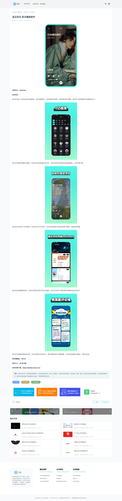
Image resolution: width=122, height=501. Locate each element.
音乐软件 (32, 12)
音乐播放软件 (36, 382)
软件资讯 (35, 4)
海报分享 (105, 402)
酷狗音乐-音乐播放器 (80, 424)
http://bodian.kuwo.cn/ (31, 368)
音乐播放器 (25, 382)
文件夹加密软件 (77, 475)
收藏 (96, 402)
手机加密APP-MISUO (61, 481)
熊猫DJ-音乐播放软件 (80, 442)
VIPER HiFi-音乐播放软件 (29, 424)
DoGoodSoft (76, 481)
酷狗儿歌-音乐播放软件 (81, 451)
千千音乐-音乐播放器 (80, 433)
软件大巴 (46, 498)
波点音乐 (16, 382)
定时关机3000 (43, 478)
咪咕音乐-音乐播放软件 (28, 451)
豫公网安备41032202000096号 (79, 498)
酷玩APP (75, 478)
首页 (20, 12)
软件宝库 (27, 4)
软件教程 (43, 4)
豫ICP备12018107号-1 (65, 498)
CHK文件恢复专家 (44, 481)
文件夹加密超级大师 (45, 475)
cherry (14, 20)
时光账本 (58, 478)
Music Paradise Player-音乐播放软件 (32, 433)
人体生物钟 (59, 475)
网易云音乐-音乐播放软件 (29, 442)
